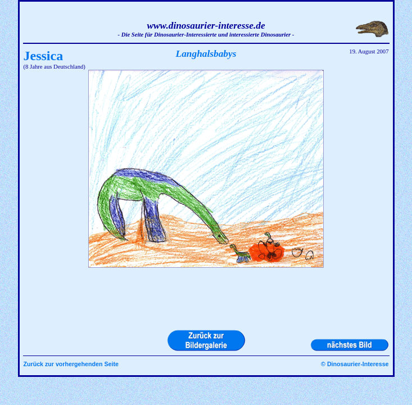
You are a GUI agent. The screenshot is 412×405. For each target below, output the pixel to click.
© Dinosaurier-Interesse (354, 364)
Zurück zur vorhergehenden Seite (71, 364)
